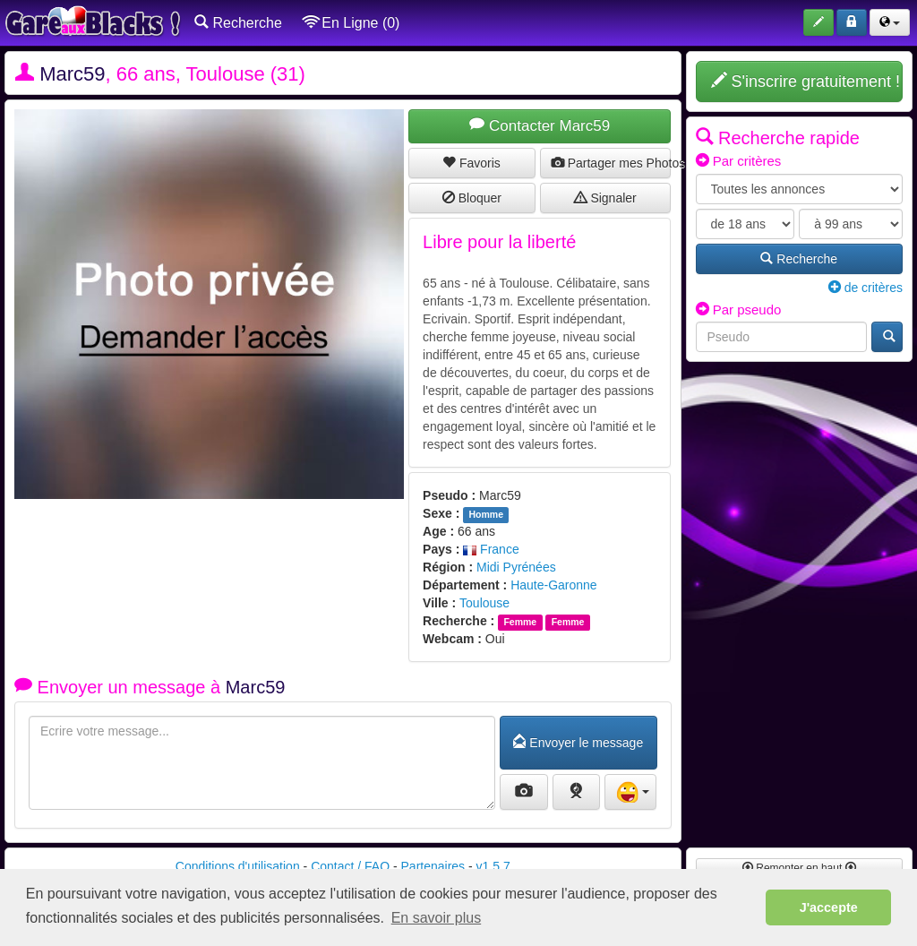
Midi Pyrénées (516, 567)
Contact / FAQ (350, 866)
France (490, 549)
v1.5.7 (493, 866)
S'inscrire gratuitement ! (806, 81)
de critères (865, 287)
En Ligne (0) (352, 22)
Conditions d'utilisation (238, 866)
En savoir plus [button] (436, 917)
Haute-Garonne (553, 585)
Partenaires (433, 866)
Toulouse (484, 603)
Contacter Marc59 (539, 125)
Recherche (238, 22)
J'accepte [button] (829, 907)
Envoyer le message (578, 742)
